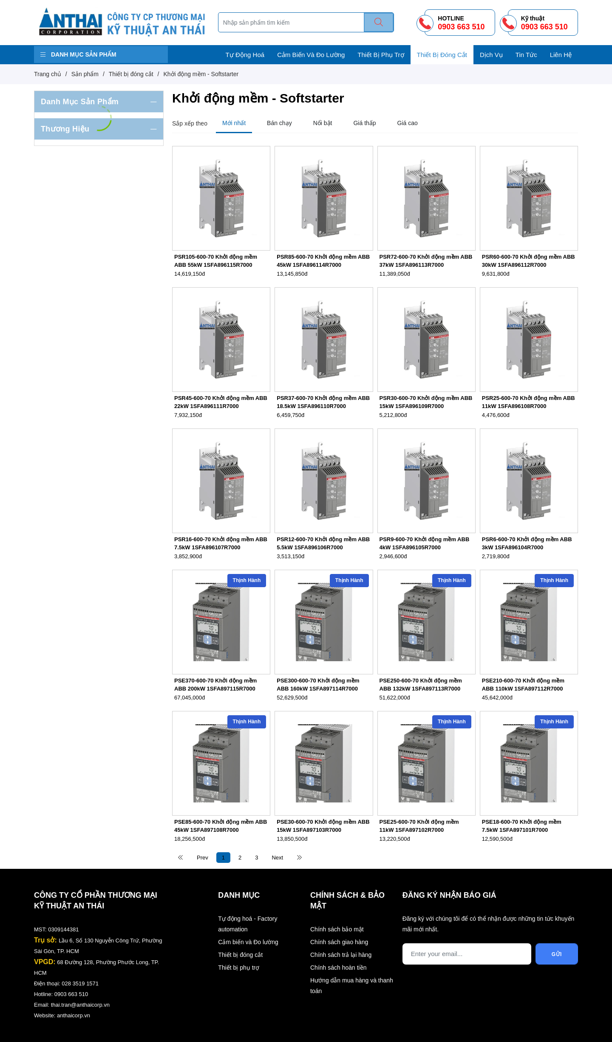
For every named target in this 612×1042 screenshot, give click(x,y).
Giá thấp (364, 123)
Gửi (557, 954)
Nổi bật (322, 123)
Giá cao (407, 123)
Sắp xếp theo (189, 123)
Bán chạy (279, 123)
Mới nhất (234, 123)
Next (277, 857)
